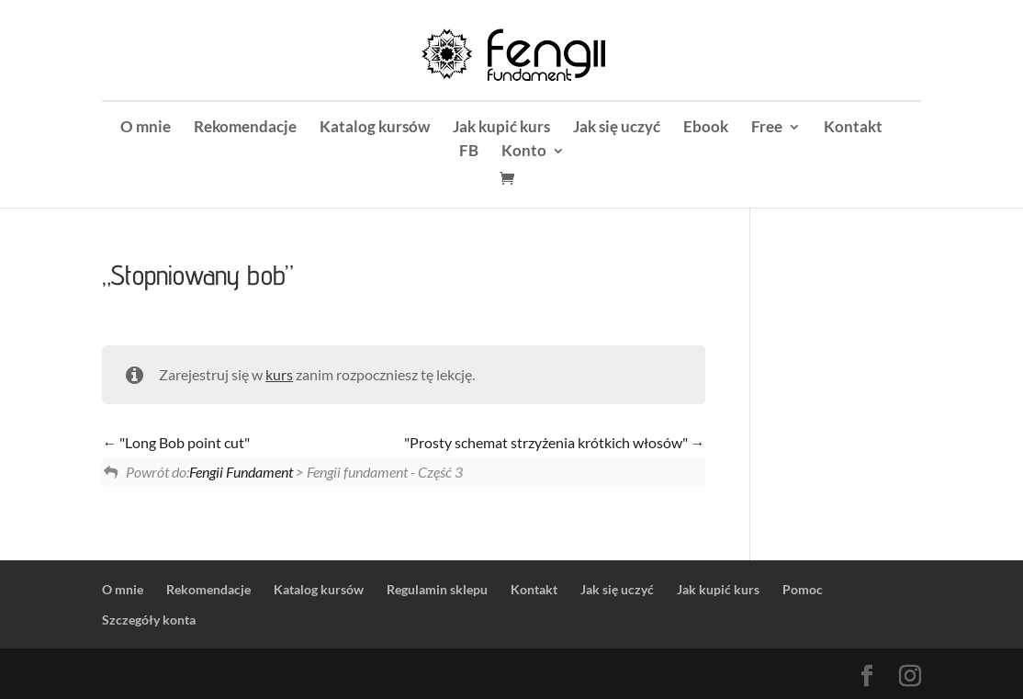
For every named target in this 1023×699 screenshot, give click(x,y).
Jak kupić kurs (501, 128)
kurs (279, 374)
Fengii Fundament (241, 471)
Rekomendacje (245, 128)
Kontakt (853, 128)
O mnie (145, 128)
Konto (523, 152)
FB (468, 152)
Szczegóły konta (149, 619)
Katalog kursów (375, 128)
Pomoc (802, 589)
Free (766, 128)
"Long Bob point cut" (176, 442)
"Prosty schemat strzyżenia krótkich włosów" (554, 442)
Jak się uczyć (616, 128)
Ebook (705, 128)
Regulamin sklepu (437, 589)
